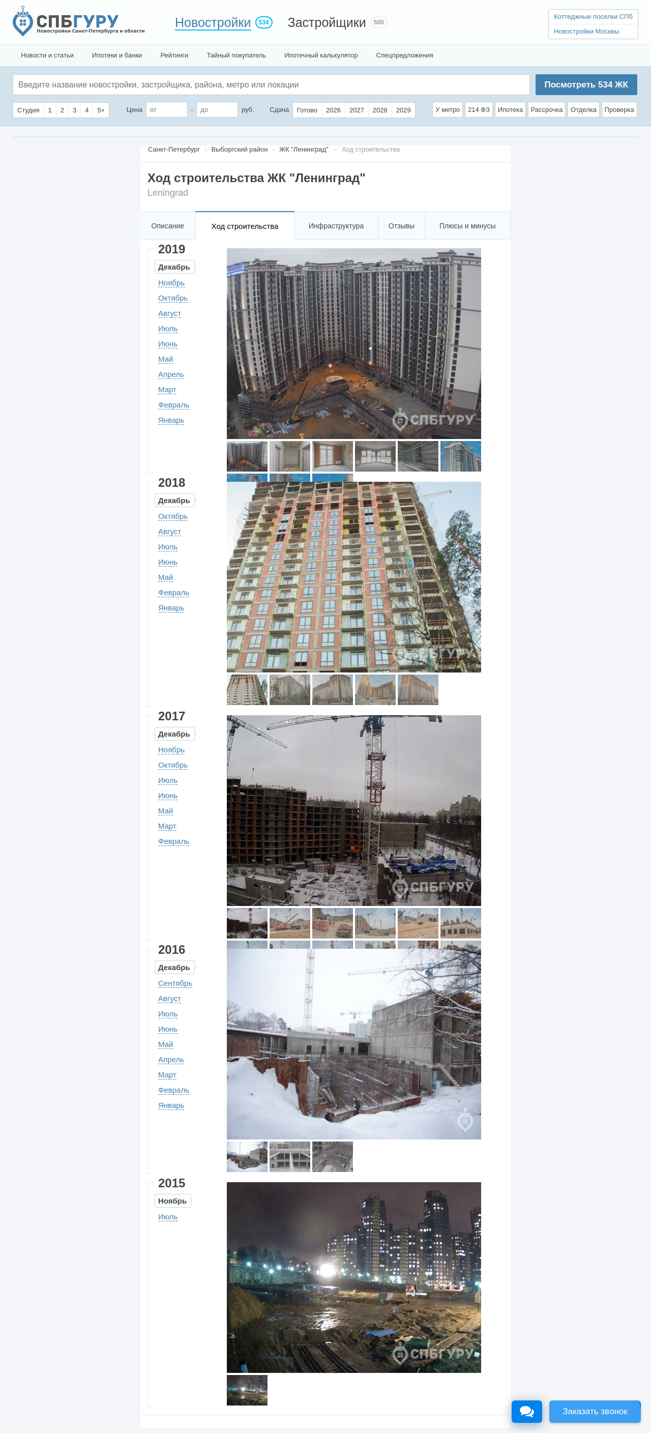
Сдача (279, 109)
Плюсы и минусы (467, 226)
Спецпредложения (404, 55)
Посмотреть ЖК (586, 85)
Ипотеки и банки (117, 55)
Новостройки (213, 22)
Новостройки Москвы (586, 31)
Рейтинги (174, 55)
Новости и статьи (47, 55)
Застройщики (327, 22)
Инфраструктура (336, 226)
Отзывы (402, 226)
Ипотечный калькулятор (321, 55)
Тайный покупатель (236, 55)
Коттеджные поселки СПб (593, 16)
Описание (168, 226)
